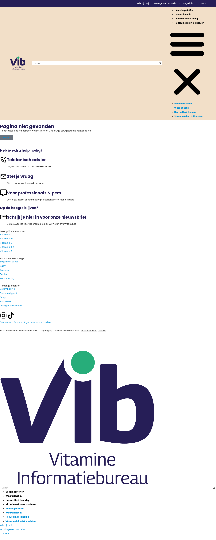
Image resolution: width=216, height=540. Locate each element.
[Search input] (95, 63)
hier (13, 183)
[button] (187, 63)
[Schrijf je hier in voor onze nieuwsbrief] (3, 217)
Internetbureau (89, 330)
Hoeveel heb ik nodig (187, 18)
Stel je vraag (20, 176)
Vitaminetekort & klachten (190, 22)
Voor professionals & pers (34, 193)
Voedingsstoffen (184, 10)
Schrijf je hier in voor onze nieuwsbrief (46, 217)
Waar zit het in (183, 14)
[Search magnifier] (160, 63)
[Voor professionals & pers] (3, 192)
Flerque (102, 330)
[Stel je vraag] (3, 176)
